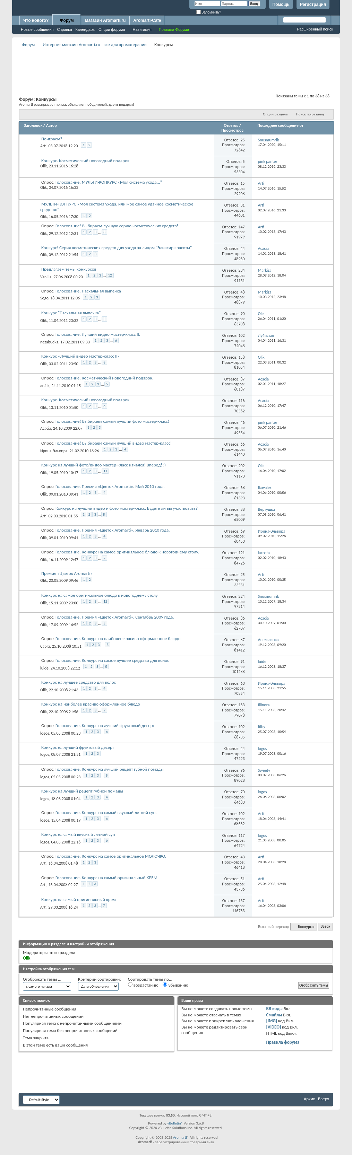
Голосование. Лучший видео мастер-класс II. (97, 334)
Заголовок (33, 125)
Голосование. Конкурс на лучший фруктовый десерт (105, 725)
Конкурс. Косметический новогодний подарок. (85, 399)
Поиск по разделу (310, 114)
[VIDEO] (273, 1027)
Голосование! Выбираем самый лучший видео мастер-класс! (113, 443)
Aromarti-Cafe (147, 20)
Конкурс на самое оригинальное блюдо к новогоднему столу (99, 595)
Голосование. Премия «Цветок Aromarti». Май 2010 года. (109, 486)
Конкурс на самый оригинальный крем (78, 899)
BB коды (274, 1008)
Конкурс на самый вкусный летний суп (78, 834)
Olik (43, 166)
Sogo (44, 298)
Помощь (281, 4)
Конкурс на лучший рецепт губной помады (82, 791)
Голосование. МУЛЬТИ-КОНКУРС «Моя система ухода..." (108, 182)
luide (44, 668)
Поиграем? (51, 138)
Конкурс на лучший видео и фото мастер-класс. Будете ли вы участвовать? (126, 508)
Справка (64, 29)
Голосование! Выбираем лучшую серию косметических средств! (116, 225)
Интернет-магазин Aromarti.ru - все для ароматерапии (95, 44)
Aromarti (180, 1137)
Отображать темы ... (42, 979)
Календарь (85, 29)
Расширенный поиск (315, 29)
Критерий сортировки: (99, 979)
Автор (51, 125)
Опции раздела (275, 114)
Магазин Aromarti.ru (105, 20)
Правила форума (282, 1042)
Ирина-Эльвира (54, 450)
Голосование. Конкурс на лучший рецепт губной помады (109, 769)
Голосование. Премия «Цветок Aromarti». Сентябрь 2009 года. (114, 617)
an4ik (44, 385)
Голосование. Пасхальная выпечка (88, 291)
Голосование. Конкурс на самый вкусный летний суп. (106, 812)
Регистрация (313, 4)
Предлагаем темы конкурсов (68, 269)
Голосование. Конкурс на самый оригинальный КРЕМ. (106, 877)
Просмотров (232, 130)
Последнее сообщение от (280, 125)
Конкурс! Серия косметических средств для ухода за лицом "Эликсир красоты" (116, 247)
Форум (67, 20)
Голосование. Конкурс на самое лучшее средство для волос (112, 660)
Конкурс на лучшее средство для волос (78, 682)
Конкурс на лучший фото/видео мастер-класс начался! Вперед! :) (103, 464)
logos (44, 733)
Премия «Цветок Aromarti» (67, 573)
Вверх (325, 927)
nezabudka (49, 342)
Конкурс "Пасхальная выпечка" (71, 312)
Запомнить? (208, 12)
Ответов (231, 125)
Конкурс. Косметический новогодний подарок (85, 160)
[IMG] (271, 1020)
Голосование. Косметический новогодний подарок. (104, 377)
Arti (43, 145)
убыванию (175, 985)
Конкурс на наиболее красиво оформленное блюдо (90, 704)
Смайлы (274, 1014)
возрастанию (143, 985)
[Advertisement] (176, 64)
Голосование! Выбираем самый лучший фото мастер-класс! (112, 421)
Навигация (141, 29)
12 (110, 275)
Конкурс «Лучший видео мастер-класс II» (80, 356)
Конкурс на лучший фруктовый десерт (77, 747)
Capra (45, 646)
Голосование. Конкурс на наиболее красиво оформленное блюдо (118, 638)
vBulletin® (175, 1123)
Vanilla (45, 276)
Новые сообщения (37, 29)
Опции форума (111, 29)
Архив (309, 1098)
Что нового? (36, 20)
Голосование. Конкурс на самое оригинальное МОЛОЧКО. (110, 856)
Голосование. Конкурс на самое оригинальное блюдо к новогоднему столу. (127, 551)
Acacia (45, 428)
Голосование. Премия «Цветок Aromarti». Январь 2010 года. (112, 530)
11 (105, 471)
